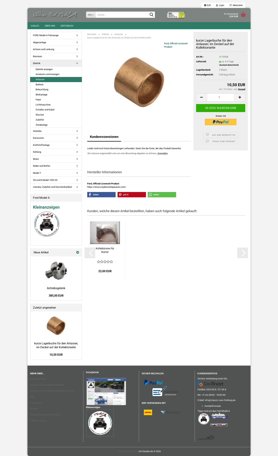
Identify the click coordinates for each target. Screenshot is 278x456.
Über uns (50, 25)
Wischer (40, 114)
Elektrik (36, 63)
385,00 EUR (56, 295)
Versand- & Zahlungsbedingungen (47, 384)
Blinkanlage (41, 94)
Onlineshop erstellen (127, 451)
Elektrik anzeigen (44, 69)
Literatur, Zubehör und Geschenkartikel (52, 187)
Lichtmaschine (43, 104)
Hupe (38, 99)
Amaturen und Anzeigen (47, 74)
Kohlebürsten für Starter (105, 250)
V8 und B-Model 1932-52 (45, 180)
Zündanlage (42, 125)
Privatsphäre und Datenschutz (45, 414)
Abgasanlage (39, 42)
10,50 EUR (56, 354)
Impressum (36, 402)
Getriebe (37, 131)
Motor (36, 159)
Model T (37, 173)
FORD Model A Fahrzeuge (46, 35)
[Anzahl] (221, 97)
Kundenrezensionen (104, 137)
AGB (32, 396)
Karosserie (38, 138)
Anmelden (162, 153)
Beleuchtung (42, 89)
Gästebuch (66, 25)
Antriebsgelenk (56, 288)
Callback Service (38, 420)
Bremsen (37, 56)
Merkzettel (236, 5)
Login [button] (220, 5)
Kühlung (37, 152)
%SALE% (34, 25)
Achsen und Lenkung (43, 49)
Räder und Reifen (41, 166)
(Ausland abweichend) (229, 65)
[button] (207, 5)
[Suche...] (90, 15)
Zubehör (40, 119)
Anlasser (40, 79)
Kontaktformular (38, 378)
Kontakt (34, 408)
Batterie (39, 84)
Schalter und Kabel (45, 109)
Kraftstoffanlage (41, 145)
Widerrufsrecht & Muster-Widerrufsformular (52, 390)
